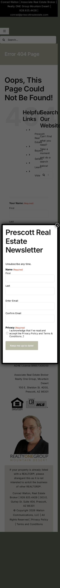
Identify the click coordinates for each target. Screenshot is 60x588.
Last (8, 285)
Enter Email (12, 300)
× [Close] (57, 225)
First (8, 273)
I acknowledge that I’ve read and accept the (31, 333)
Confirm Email (13, 313)
